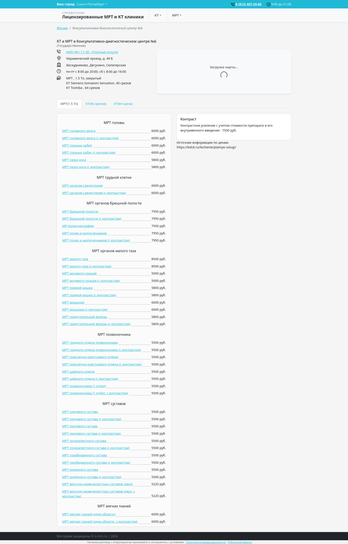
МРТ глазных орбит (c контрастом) (88, 152)
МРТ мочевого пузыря (79, 273)
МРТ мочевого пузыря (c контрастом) (91, 281)
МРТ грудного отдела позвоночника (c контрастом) (101, 350)
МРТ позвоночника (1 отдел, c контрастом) (95, 393)
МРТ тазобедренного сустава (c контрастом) (96, 462)
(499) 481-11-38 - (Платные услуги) (92, 52)
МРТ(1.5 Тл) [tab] (69, 104)
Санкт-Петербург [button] (90, 4)
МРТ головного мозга (78, 131)
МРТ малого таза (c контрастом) (86, 266)
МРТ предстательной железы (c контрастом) (96, 324)
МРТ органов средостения (82, 185)
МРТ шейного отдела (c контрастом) (90, 379)
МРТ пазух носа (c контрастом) (85, 167)
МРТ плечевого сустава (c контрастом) (91, 419)
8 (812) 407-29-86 (248, 4)
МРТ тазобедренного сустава (84, 455)
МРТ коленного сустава (80, 469)
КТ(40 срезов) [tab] (95, 104)
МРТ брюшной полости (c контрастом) (91, 218)
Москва (62, 28)
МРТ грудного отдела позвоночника (90, 342)
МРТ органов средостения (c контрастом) (94, 193)
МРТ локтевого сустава (80, 426)
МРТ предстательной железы (84, 317)
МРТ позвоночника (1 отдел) (84, 386)
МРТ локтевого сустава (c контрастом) (91, 433)
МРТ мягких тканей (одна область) (88, 514)
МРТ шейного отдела (78, 371)
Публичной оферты (240, 542)
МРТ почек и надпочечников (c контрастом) (96, 240)
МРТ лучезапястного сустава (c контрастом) (96, 448)
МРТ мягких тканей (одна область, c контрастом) (100, 521)
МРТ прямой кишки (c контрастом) (89, 295)
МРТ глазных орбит (77, 145)
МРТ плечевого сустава (80, 412)
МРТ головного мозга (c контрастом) (90, 138)
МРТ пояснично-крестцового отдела (90, 357)
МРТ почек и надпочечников (84, 233)
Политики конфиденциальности (206, 542)
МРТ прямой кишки (77, 288)
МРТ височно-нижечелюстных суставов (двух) (97, 484)
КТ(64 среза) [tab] (123, 104)
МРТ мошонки (73, 302)
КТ (157, 15)
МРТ (175, 15)
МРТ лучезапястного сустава (84, 441)
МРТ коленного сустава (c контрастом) (91, 477)
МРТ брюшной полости (80, 211)
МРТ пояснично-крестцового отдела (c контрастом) (101, 364)
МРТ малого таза (75, 259)
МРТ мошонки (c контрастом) (84, 309)
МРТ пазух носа (74, 160)
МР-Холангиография (78, 226)
